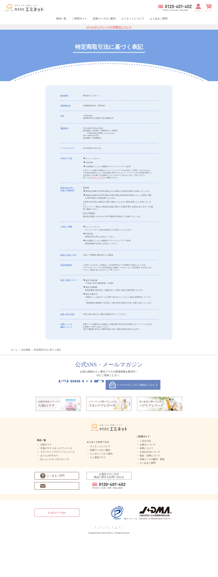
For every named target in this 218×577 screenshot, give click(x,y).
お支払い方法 (98, 190)
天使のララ (46, 485)
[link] (178, 553)
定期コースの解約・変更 (152, 500)
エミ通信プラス (98, 498)
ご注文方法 (145, 481)
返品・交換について (150, 496)
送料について (146, 489)
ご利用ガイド (79, 18)
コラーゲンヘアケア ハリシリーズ (57, 492)
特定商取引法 (101, 567)
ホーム (14, 390)
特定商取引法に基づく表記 (47, 390)
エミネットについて (132, 18)
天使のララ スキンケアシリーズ (56, 489)
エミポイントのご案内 (101, 494)
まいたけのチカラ (49, 496)
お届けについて (147, 485)
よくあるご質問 (158, 18)
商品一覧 (61, 18)
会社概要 (25, 390)
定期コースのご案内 (104, 18)
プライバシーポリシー (78, 567)
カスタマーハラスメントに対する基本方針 (134, 567)
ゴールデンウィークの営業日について (109, 27)
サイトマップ (167, 567)
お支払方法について (150, 492)
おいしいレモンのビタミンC (54, 500)
